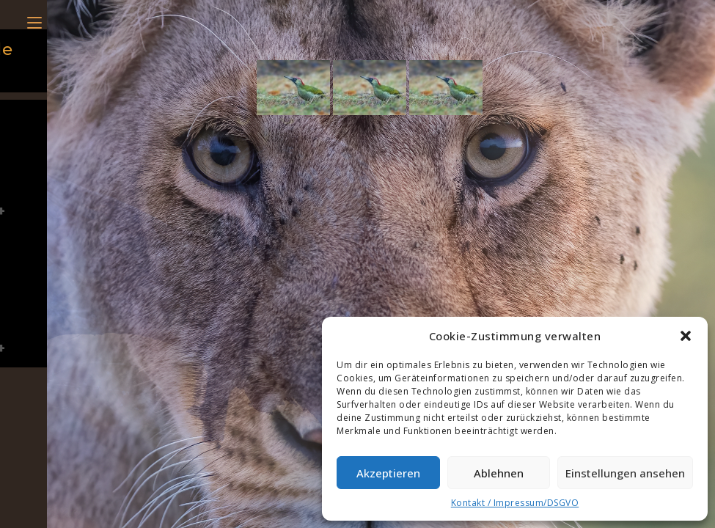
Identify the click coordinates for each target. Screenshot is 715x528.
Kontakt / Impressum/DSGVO (515, 502)
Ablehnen (499, 473)
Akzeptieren (388, 473)
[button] (685, 336)
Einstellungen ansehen (625, 473)
